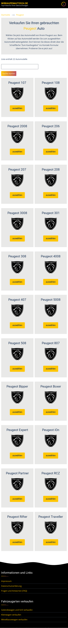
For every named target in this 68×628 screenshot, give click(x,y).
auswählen (17, 108)
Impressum (6, 581)
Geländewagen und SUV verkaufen (17, 610)
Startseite (5, 15)
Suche (4, 62)
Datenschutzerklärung (11, 586)
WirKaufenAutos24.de (14, 3)
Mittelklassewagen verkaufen (14, 619)
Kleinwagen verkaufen (11, 614)
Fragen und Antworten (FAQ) (14, 590)
